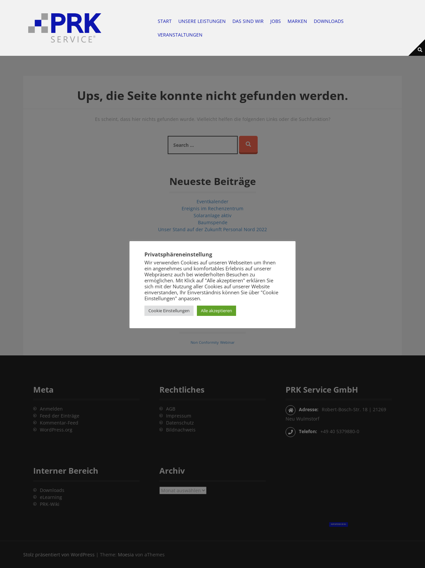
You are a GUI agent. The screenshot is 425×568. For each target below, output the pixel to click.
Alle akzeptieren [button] (216, 311)
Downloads (329, 21)
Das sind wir (248, 21)
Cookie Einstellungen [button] (169, 311)
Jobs (275, 21)
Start (165, 21)
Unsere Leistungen (202, 21)
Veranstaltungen (180, 35)
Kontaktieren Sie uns (339, 522)
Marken (297, 21)
